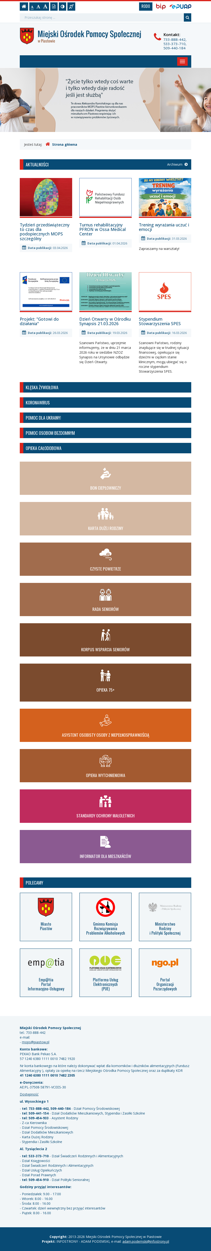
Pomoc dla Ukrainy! (43, 417)
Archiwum (177, 164)
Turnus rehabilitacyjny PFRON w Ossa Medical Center (102, 229)
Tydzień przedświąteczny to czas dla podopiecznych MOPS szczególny (45, 231)
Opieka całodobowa (43, 448)
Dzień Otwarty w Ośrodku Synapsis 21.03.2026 (105, 321)
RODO (145, 6)
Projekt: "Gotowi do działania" (39, 321)
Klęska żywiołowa (42, 387)
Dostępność (29, 1094)
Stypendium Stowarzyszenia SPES (160, 321)
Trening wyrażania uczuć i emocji (164, 227)
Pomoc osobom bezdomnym (50, 433)
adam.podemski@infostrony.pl (145, 1241)
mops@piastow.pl (35, 1042)
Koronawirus (38, 402)
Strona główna (61, 144)
